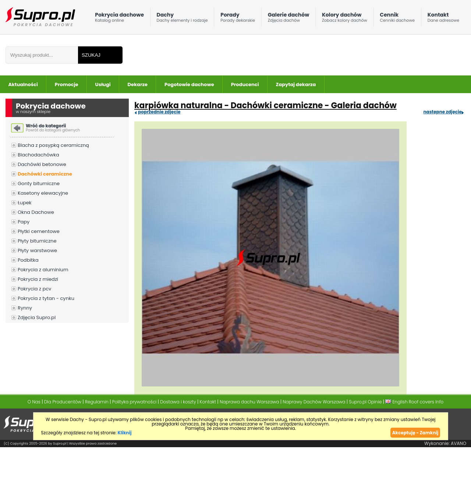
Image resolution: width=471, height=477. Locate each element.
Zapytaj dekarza (296, 84)
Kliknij (124, 433)
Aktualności (23, 84)
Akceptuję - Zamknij (415, 433)
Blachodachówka (38, 154)
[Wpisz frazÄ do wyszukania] (42, 55)
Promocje (66, 84)
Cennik (397, 19)
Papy (23, 221)
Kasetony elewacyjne (43, 193)
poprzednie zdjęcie (159, 112)
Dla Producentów (62, 402)
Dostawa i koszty (178, 402)
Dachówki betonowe (42, 164)
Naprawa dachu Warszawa (249, 402)
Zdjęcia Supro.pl (37, 317)
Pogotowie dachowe (189, 84)
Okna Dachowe (36, 212)
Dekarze (138, 84)
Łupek (25, 202)
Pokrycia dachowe (119, 19)
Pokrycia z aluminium (43, 269)
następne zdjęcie (442, 112)
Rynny (25, 307)
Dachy (182, 19)
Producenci (245, 84)
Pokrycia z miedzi (38, 279)
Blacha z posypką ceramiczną (53, 145)
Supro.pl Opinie (365, 402)
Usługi (103, 84)
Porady (237, 19)
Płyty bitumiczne (37, 240)
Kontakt (443, 19)
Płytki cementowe (39, 231)
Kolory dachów (344, 19)
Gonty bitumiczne (39, 183)
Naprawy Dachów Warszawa (314, 402)
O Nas (34, 402)
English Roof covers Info (414, 402)
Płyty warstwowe (37, 250)
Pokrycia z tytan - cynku (46, 298)
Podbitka (28, 260)
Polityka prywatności (134, 402)
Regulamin (97, 402)
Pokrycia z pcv (34, 288)
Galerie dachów (288, 19)
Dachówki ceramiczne (45, 173)
